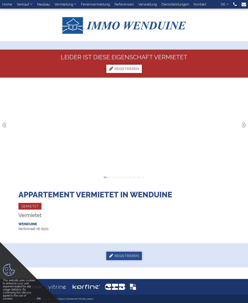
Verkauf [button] (25, 4)
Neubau (43, 4)
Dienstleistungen (175, 4)
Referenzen (124, 4)
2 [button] (109, 177)
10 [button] (143, 177)
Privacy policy (86, 298)
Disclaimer (72, 298)
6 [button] (126, 177)
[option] (124, 125)
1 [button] (105, 177)
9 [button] (138, 177)
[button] (235, 4)
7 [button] (130, 177)
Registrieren (124, 68)
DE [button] (225, 4)
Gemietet (30, 206)
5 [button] (122, 177)
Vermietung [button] (65, 4)
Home (7, 4)
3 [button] (113, 177)
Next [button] (242, 125)
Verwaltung (147, 4)
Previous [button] (6, 125)
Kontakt (200, 4)
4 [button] (117, 177)
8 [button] (134, 177)
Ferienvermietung (95, 4)
